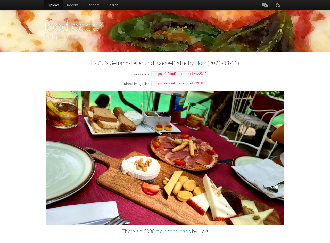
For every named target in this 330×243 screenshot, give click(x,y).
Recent (73, 5)
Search (112, 5)
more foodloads (167, 231)
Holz (200, 63)
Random (93, 5)
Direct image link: (137, 84)
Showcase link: (139, 74)
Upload (53, 5)
